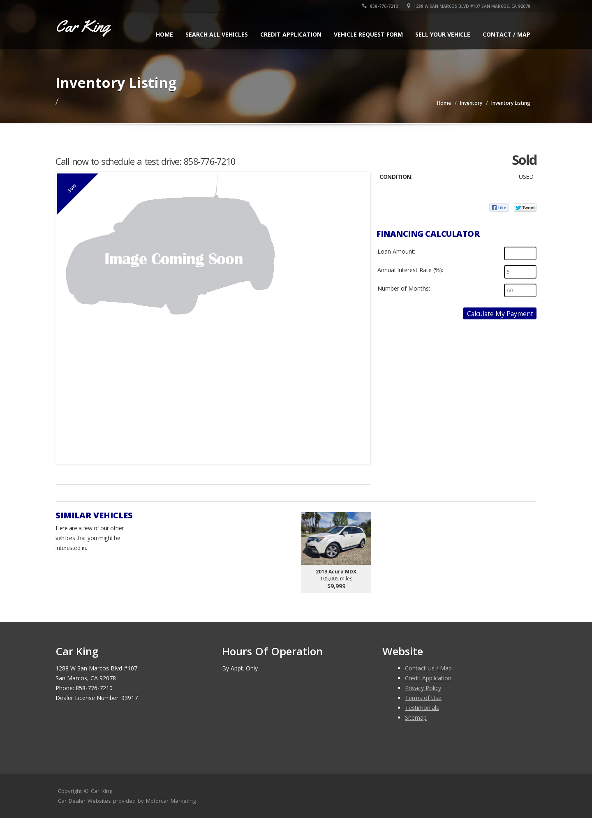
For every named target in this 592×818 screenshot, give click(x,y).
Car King (101, 791)
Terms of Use (423, 698)
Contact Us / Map (428, 668)
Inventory (471, 102)
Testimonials (422, 708)
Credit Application (290, 34)
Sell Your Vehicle (442, 34)
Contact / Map (506, 34)
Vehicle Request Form (368, 34)
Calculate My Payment (500, 313)
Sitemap (416, 717)
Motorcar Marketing (171, 800)
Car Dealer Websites (84, 800)
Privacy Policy (423, 688)
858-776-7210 (380, 6)
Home (164, 34)
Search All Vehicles (216, 34)
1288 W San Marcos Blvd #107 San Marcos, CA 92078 (468, 6)
